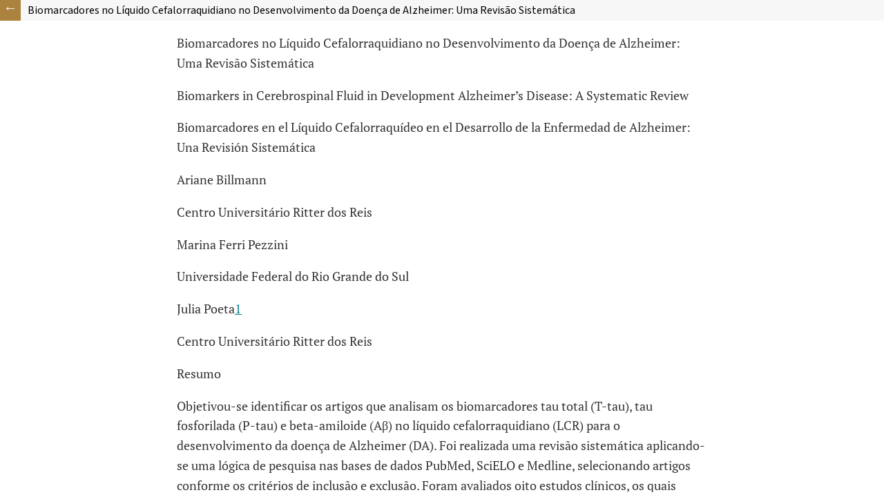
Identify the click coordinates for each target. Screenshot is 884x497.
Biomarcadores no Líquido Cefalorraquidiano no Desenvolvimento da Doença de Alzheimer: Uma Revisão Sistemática (301, 10)
